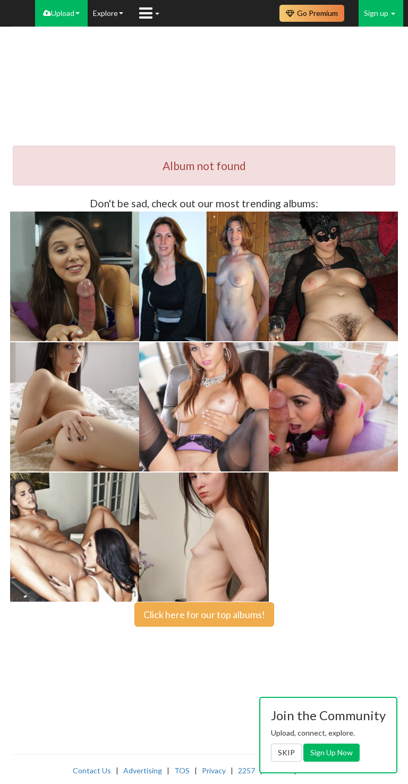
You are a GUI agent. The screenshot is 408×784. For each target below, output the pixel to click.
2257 (246, 770)
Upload (61, 13)
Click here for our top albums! (204, 614)
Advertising (142, 770)
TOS (182, 770)
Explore (108, 13)
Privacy (214, 770)
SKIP (286, 752)
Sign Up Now (331, 752)
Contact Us (92, 770)
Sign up (379, 13)
